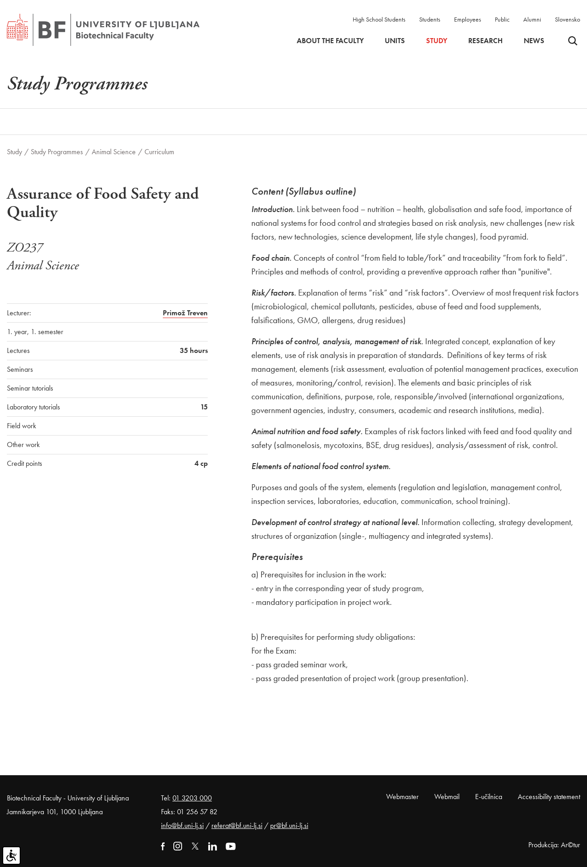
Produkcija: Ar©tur (554, 845)
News (534, 41)
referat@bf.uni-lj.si (236, 825)
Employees (467, 19)
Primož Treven (185, 313)
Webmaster (402, 796)
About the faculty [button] (330, 41)
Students (429, 19)
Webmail (447, 796)
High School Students (379, 19)
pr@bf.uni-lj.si (289, 825)
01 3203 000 (192, 798)
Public (502, 19)
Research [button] (485, 41)
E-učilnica (488, 796)
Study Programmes (57, 152)
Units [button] (395, 41)
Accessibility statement (549, 796)
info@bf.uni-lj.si (182, 825)
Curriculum (159, 152)
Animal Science (114, 152)
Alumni (532, 19)
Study (14, 152)
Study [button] (436, 41)
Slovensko (567, 19)
